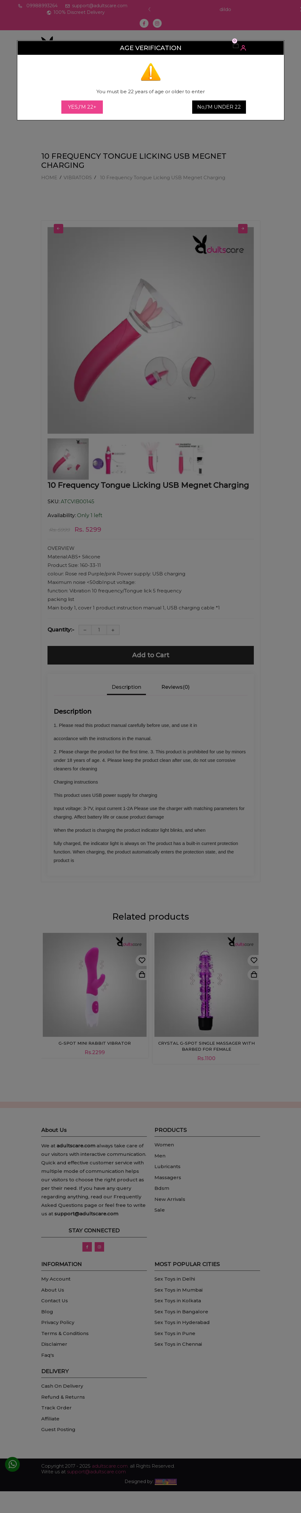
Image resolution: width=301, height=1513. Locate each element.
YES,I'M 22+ (82, 107)
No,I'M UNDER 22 (219, 107)
